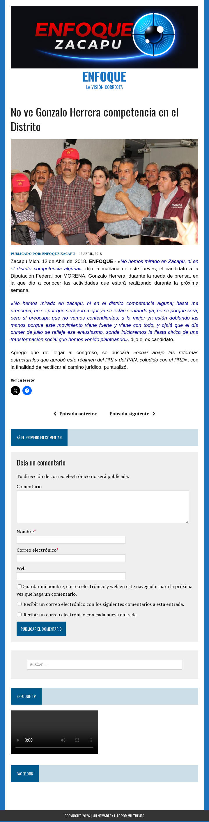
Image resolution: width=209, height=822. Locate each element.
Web (20, 568)
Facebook (24, 774)
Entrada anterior (75, 414)
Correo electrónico (36, 550)
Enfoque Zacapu (58, 254)
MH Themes (136, 816)
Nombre (24, 532)
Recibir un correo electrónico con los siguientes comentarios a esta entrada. (103, 604)
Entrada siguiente (133, 414)
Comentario (28, 487)
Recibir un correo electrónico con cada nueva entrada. (80, 615)
